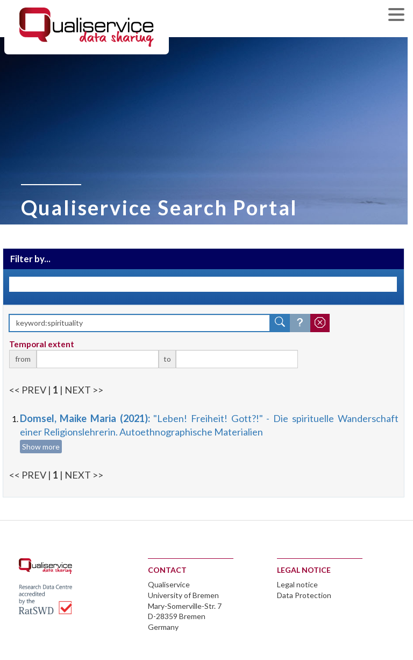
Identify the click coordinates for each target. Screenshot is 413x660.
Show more (41, 446)
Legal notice (297, 584)
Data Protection (304, 595)
